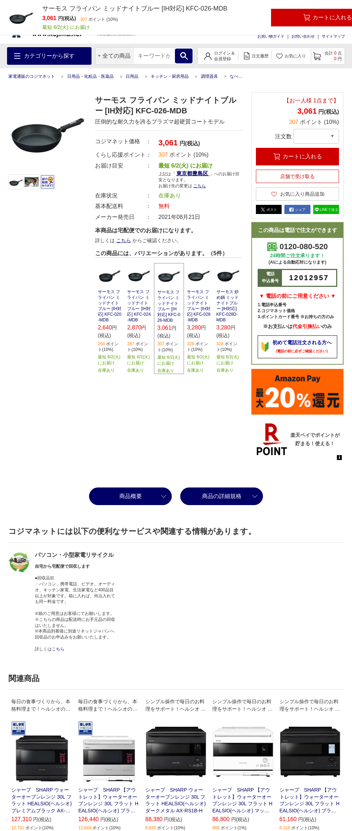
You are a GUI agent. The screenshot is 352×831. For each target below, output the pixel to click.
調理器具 (209, 76)
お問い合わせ (303, 36)
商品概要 (130, 496)
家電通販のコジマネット (31, 76)
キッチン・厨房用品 (170, 76)
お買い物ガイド (270, 36)
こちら (199, 185)
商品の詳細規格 (221, 496)
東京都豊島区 (192, 173)
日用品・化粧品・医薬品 (90, 76)
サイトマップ (333, 36)
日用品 (132, 76)
